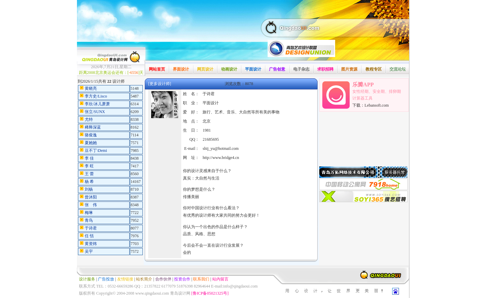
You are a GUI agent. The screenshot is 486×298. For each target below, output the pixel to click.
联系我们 (201, 279)
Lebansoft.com (376, 105)
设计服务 (87, 279)
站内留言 (220, 279)
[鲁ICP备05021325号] (210, 293)
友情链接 (125, 279)
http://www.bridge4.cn (220, 157)
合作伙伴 (163, 279)
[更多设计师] (159, 83)
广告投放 (106, 279)
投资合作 (182, 279)
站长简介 (144, 279)
